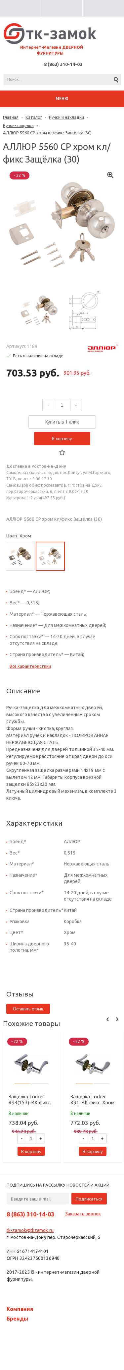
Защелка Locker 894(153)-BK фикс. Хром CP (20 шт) (30, 1099)
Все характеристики (30, 666)
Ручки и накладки (66, 117)
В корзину (62, 439)
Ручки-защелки (18, 125)
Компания (20, 1309)
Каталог (33, 117)
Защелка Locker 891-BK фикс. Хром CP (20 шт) (92, 1099)
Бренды (17, 1319)
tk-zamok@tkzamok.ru (30, 1230)
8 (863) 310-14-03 (63, 64)
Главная (11, 117)
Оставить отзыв (28, 1009)
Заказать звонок (83, 1213)
